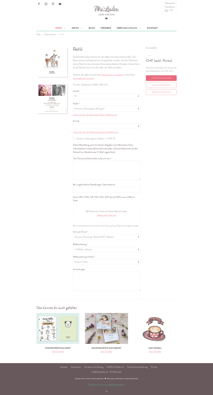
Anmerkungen (79, 269)
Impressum (76, 367)
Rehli (62, 34)
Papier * (76, 103)
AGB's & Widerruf (115, 367)
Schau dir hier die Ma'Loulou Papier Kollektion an (95, 114)
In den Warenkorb (161, 78)
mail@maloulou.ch (99, 372)
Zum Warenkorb (161, 85)
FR (171, 10)
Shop (60, 28)
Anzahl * (76, 91)
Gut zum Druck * (80, 231)
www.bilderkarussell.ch (114, 384)
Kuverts (76, 121)
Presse (154, 367)
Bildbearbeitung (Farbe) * (84, 256)
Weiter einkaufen (161, 92)
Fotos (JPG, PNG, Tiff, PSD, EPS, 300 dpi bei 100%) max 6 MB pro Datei (104, 198)
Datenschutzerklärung (137, 367)
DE (166, 10)
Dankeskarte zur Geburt (112, 74)
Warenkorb (170, 3)
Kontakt (152, 28)
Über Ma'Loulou (129, 28)
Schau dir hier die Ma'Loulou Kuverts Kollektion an (95, 132)
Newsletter (170, 7)
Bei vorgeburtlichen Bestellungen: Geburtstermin (94, 184)
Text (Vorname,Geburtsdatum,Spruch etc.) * (92, 158)
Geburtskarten (50, 34)
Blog (92, 28)
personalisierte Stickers (83, 78)
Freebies (106, 28)
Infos (77, 28)
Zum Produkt (58, 351)
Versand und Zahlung (93, 367)
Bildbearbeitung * (80, 244)
